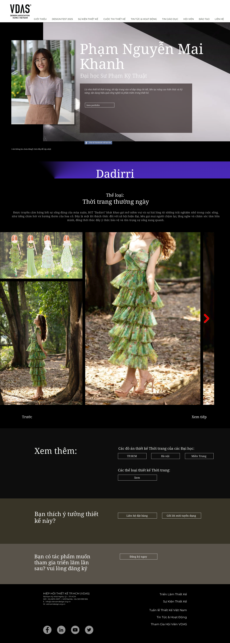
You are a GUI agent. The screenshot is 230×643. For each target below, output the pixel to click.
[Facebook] (47, 630)
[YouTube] (75, 630)
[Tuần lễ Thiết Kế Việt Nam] (164, 610)
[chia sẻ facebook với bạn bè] (98, 142)
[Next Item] (206, 318)
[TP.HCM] (132, 456)
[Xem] (137, 478)
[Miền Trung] (199, 456)
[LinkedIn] (61, 630)
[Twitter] (89, 630)
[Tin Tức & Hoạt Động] (165, 617)
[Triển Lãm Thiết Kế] (162, 594)
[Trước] (31, 417)
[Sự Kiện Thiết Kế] (166, 601)
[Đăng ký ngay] (138, 556)
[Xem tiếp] (200, 417)
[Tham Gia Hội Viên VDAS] (165, 624)
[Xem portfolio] (99, 105)
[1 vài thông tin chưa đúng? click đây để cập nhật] (42, 149)
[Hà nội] (165, 456)
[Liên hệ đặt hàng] (137, 516)
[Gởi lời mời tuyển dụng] (181, 516)
